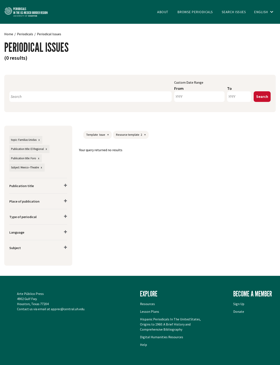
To (229, 89)
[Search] (90, 96)
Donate (238, 311)
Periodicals (25, 34)
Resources (147, 304)
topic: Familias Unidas (24, 140)
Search (262, 96)
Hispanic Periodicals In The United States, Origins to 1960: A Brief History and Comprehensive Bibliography (170, 324)
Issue (102, 135)
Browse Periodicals (195, 12)
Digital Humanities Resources (161, 337)
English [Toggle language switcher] (261, 12)
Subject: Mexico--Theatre (25, 167)
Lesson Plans (149, 311)
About (162, 12)
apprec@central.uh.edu (67, 309)
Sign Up (238, 304)
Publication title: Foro (23, 158)
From (179, 89)
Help (143, 344)
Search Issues (234, 12)
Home (8, 34)
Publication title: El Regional (27, 149)
